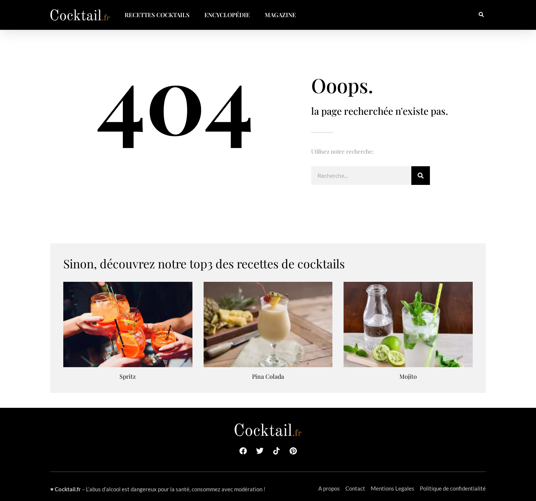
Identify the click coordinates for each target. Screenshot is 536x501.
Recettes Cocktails (157, 14)
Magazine (280, 14)
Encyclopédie (227, 14)
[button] (481, 15)
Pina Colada (268, 376)
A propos (329, 488)
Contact (355, 488)
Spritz (127, 376)
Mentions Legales (392, 488)
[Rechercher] (420, 175)
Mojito (408, 376)
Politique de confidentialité (453, 488)
